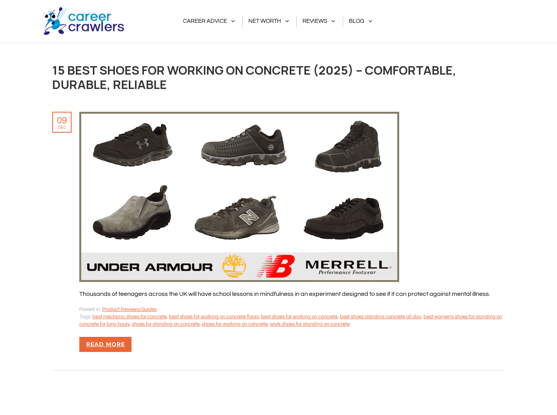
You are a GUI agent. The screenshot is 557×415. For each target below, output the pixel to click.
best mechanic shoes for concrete (129, 316)
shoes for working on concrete (235, 324)
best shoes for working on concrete (299, 316)
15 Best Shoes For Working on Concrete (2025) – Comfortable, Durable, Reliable (254, 77)
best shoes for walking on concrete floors (214, 316)
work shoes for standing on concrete (310, 324)
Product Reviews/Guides (129, 309)
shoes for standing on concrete (166, 324)
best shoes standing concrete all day (380, 316)
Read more (105, 344)
